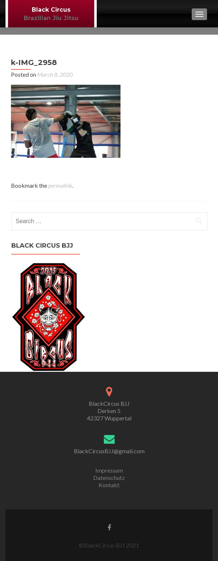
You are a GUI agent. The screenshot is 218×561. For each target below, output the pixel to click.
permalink (60, 185)
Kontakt (109, 484)
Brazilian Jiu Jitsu (51, 18)
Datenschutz (109, 477)
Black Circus (51, 9)
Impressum (109, 470)
